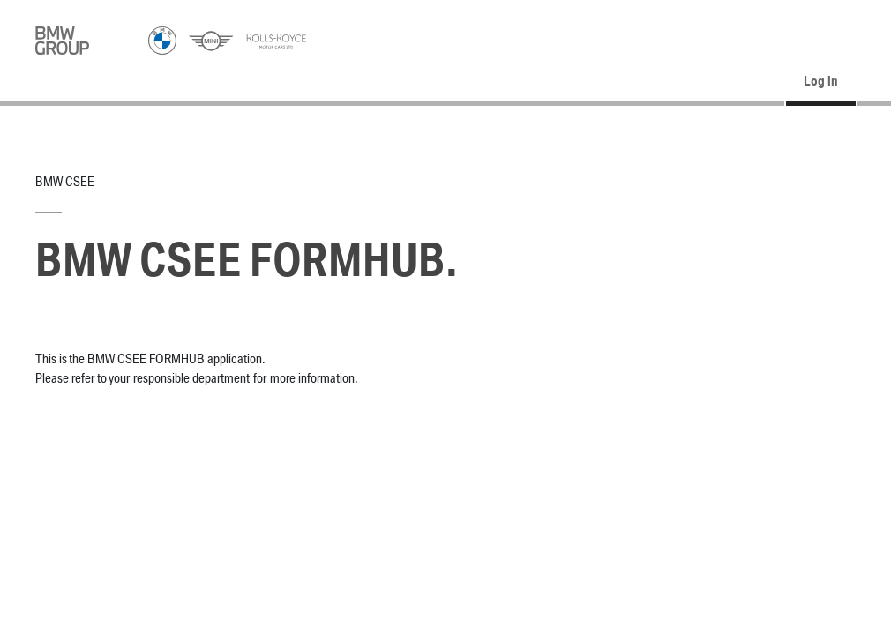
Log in (821, 82)
